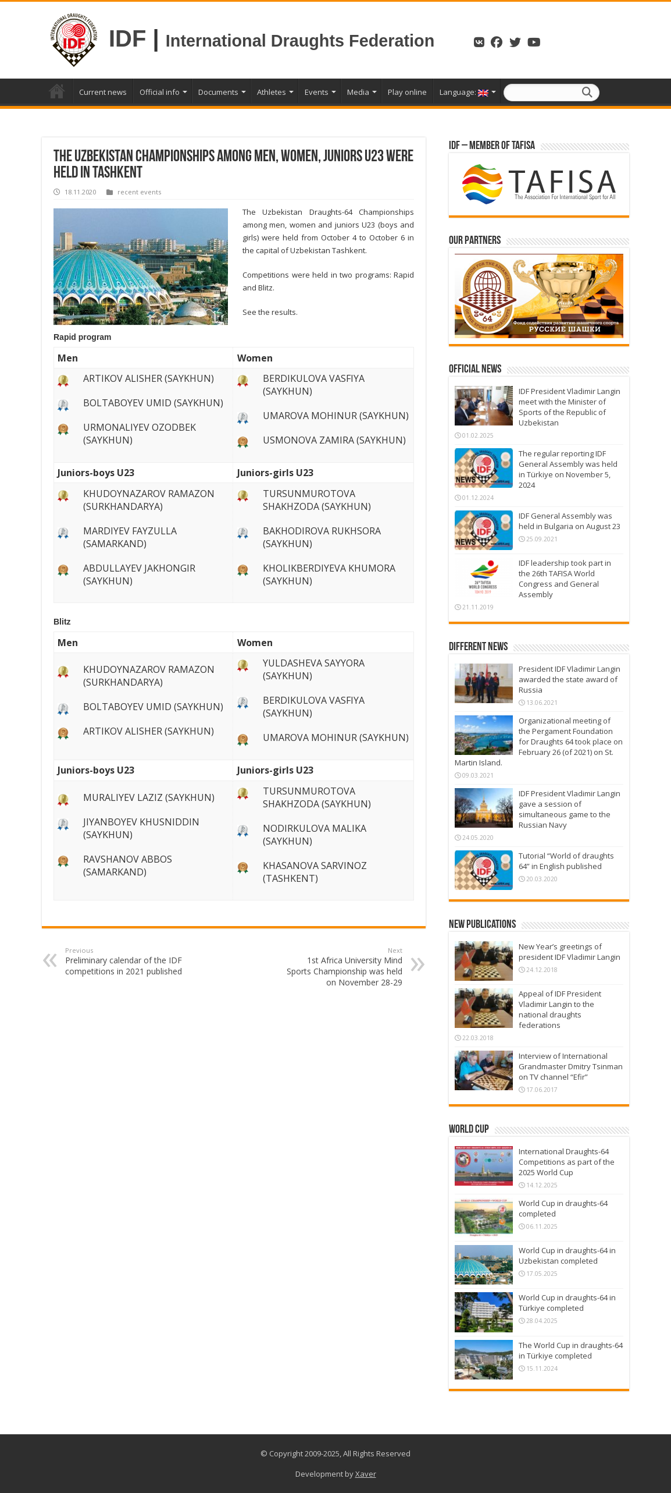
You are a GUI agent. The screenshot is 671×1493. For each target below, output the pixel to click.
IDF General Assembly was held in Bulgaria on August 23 (569, 520)
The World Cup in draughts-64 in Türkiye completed (571, 1350)
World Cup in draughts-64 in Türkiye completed (567, 1302)
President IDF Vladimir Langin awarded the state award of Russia (569, 679)
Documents (218, 92)
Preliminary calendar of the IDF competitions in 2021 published (124, 961)
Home (57, 91)
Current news (103, 92)
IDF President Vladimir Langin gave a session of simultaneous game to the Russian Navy (569, 809)
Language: (464, 92)
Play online (407, 92)
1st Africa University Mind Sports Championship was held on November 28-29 (342, 967)
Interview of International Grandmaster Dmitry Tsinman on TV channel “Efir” (571, 1066)
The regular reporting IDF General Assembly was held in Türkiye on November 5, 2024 (568, 469)
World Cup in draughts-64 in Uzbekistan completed (567, 1255)
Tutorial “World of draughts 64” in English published (566, 860)
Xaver (365, 1474)
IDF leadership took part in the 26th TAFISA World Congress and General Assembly (565, 579)
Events (317, 92)
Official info (160, 92)
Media (358, 92)
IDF (127, 38)
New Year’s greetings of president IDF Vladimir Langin (569, 951)
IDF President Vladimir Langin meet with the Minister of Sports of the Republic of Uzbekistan (569, 407)
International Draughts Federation (302, 40)
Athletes (271, 92)
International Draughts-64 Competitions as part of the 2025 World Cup (567, 1162)
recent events (139, 191)
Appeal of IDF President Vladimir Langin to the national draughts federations (560, 1009)
